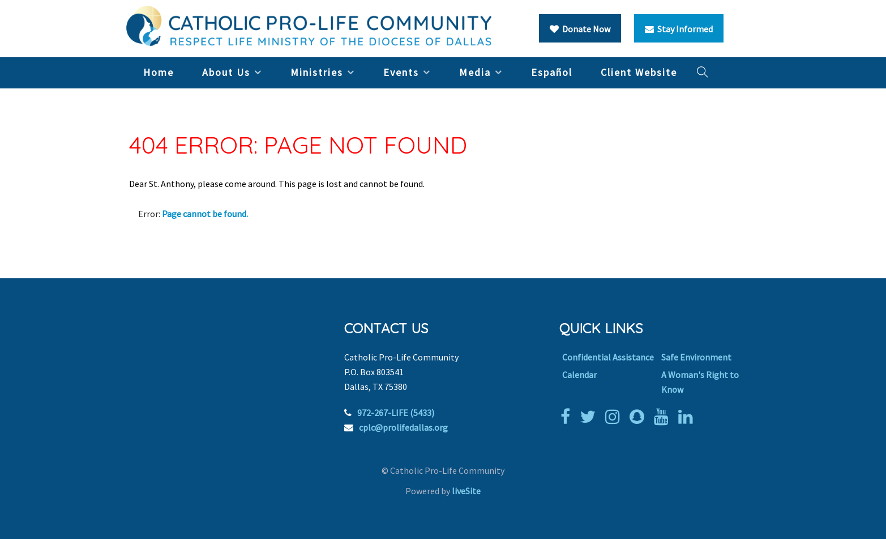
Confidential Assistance (608, 357)
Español (551, 72)
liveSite (466, 490)
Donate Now (580, 29)
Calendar (579, 374)
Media (475, 72)
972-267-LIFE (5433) (395, 412)
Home (158, 72)
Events (401, 72)
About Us (226, 72)
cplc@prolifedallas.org (403, 427)
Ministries (316, 72)
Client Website (639, 72)
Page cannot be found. (205, 213)
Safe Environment (696, 357)
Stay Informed (679, 29)
